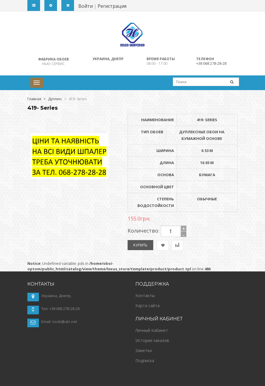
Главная (34, 98)
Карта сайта (147, 305)
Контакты (145, 295)
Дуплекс (55, 98)
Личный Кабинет (151, 330)
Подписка (144, 360)
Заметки (143, 350)
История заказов (152, 340)
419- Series (78, 98)
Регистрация (112, 6)
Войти (85, 6)
